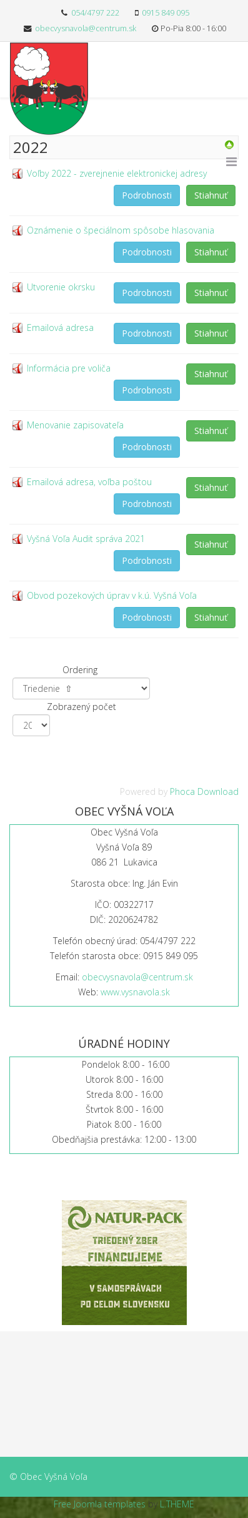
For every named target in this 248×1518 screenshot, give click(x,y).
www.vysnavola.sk (135, 992)
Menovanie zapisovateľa (75, 425)
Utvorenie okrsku (61, 287)
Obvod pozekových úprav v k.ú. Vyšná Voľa (112, 595)
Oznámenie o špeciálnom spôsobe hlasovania (120, 230)
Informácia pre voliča (69, 368)
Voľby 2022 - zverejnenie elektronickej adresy (117, 173)
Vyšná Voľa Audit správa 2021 (86, 539)
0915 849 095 (165, 12)
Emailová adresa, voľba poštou (89, 482)
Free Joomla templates (100, 1504)
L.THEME (177, 1504)
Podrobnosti (147, 195)
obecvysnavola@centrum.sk (85, 28)
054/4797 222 (95, 12)
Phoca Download (204, 791)
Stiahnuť (210, 195)
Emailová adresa (60, 327)
